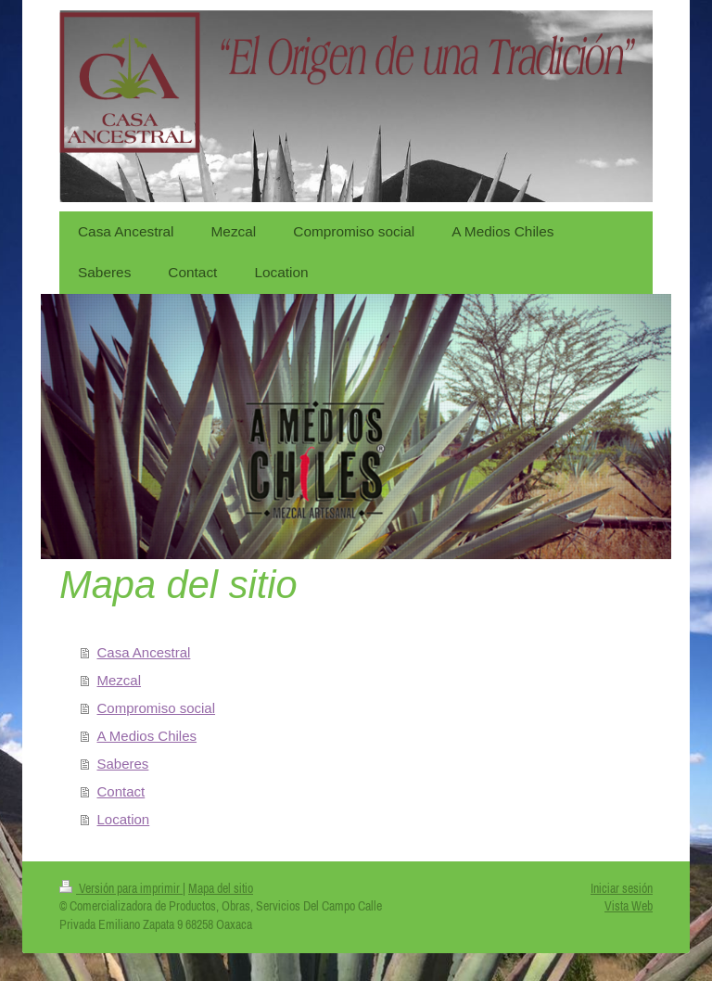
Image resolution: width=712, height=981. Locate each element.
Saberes (123, 763)
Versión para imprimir (121, 888)
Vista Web (628, 905)
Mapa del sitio (220, 888)
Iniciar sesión (622, 888)
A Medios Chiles (147, 736)
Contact (121, 791)
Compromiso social (156, 708)
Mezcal (119, 680)
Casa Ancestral (144, 652)
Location (123, 819)
